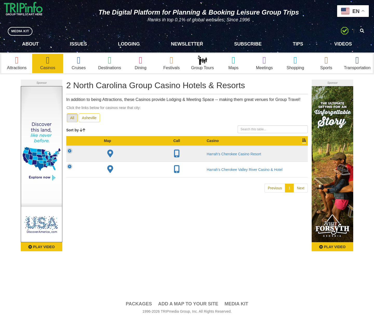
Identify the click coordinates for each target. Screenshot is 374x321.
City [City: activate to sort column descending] (150, 148)
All (72, 120)
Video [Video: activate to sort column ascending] (255, 148)
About (30, 44)
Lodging (129, 44)
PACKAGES (139, 305)
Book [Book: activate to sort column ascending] (274, 148)
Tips (298, 44)
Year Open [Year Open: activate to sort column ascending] (171, 145)
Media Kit (236, 305)
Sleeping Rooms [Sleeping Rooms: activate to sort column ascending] (197, 145)
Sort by (75, 132)
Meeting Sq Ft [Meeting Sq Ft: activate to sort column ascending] (228, 145)
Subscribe (248, 44)
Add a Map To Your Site (188, 305)
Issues (78, 44)
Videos (343, 44)
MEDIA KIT (21, 31)
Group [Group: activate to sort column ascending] (294, 148)
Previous (275, 195)
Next (300, 195)
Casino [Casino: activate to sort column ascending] (103, 148)
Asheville (89, 120)
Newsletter (187, 44)
